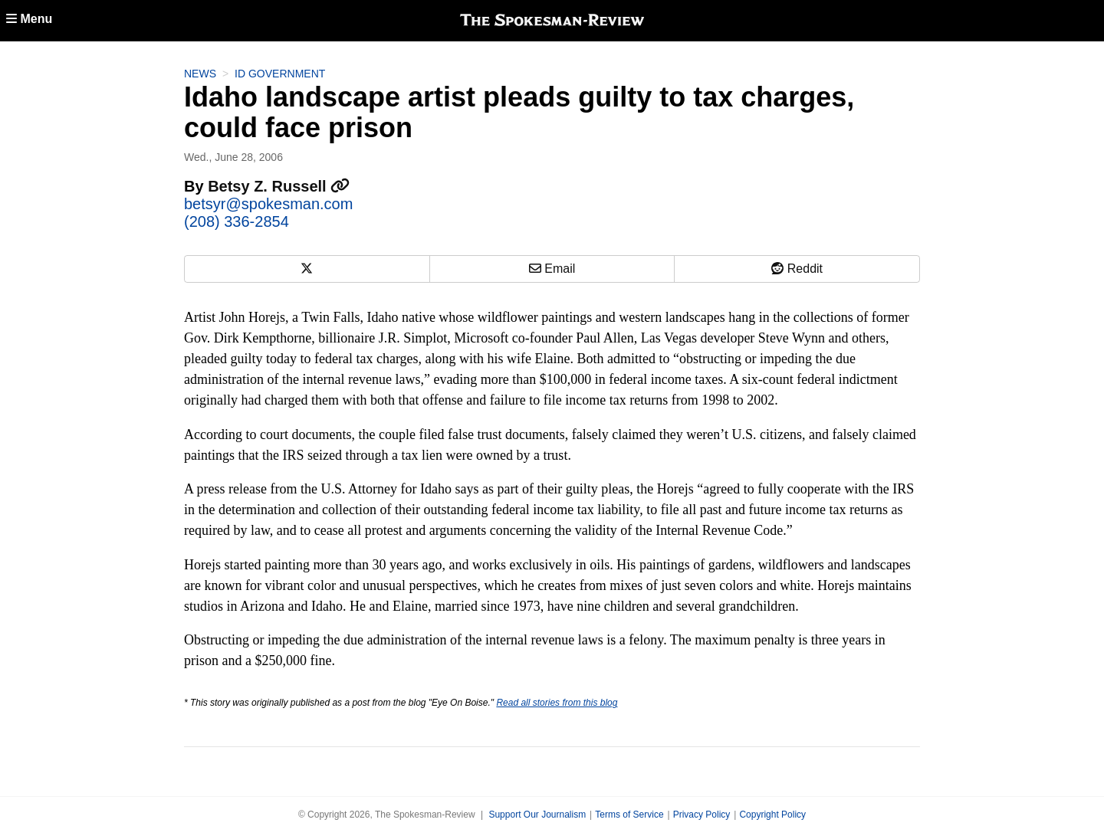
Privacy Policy (702, 814)
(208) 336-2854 (236, 221)
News (200, 73)
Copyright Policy (772, 814)
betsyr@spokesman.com (268, 203)
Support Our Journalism (537, 814)
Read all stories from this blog (556, 702)
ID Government (280, 73)
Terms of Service (629, 814)
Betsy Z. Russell (279, 186)
